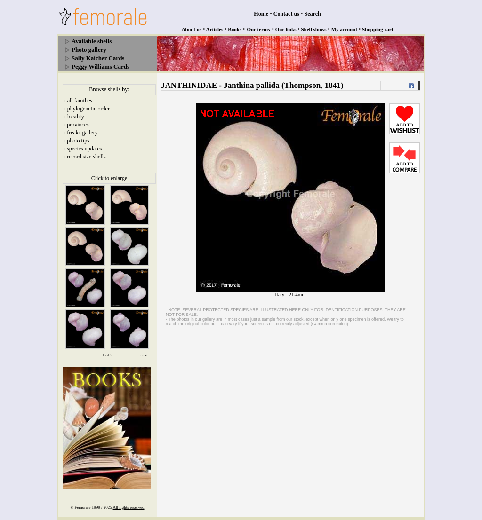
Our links (286, 29)
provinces (78, 124)
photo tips (78, 140)
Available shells (92, 41)
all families (80, 100)
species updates (84, 148)
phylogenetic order (88, 108)
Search (313, 13)
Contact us (286, 13)
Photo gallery (89, 49)
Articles (215, 29)
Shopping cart (377, 29)
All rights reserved (129, 507)
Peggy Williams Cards (100, 66)
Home (261, 13)
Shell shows (314, 29)
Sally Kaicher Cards (98, 58)
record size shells (86, 156)
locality (75, 116)
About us (192, 29)
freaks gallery (82, 132)
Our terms (258, 29)
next (144, 355)
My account (344, 29)
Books (234, 29)
